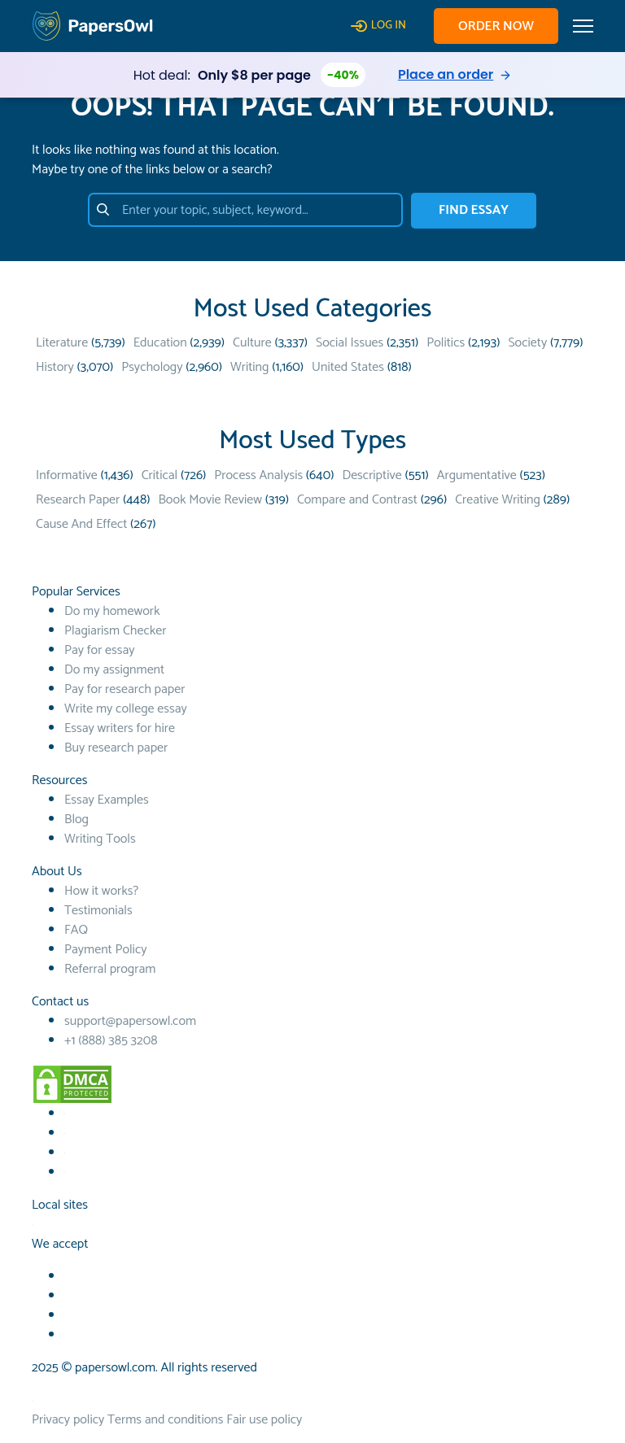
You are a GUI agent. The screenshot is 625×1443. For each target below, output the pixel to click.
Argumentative (477, 475)
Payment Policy (105, 950)
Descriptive (371, 475)
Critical (159, 475)
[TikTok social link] (64, 1153)
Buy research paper (116, 748)
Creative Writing (497, 500)
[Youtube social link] (64, 1133)
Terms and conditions (165, 1420)
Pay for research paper (124, 689)
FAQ (76, 930)
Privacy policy (68, 1420)
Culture (252, 343)
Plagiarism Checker (115, 631)
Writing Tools (100, 839)
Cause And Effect (81, 524)
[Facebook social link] (64, 1114)
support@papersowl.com (130, 1021)
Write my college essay (125, 709)
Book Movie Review (210, 500)
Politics (445, 343)
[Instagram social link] (64, 1173)
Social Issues (349, 343)
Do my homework (112, 611)
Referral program (109, 969)
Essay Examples (106, 800)
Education (160, 343)
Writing (249, 367)
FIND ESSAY (474, 210)
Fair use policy (264, 1420)
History (55, 367)
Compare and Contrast (357, 500)
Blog (76, 819)
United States (348, 367)
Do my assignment (114, 670)
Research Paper (78, 500)
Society (527, 343)
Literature (62, 343)
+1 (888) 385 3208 (110, 1041)
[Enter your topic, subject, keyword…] (245, 210)
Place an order (445, 75)
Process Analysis (258, 475)
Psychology (151, 367)
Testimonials (98, 911)
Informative (67, 475)
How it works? (101, 891)
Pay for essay (99, 650)
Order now (496, 26)
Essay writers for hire (119, 728)
